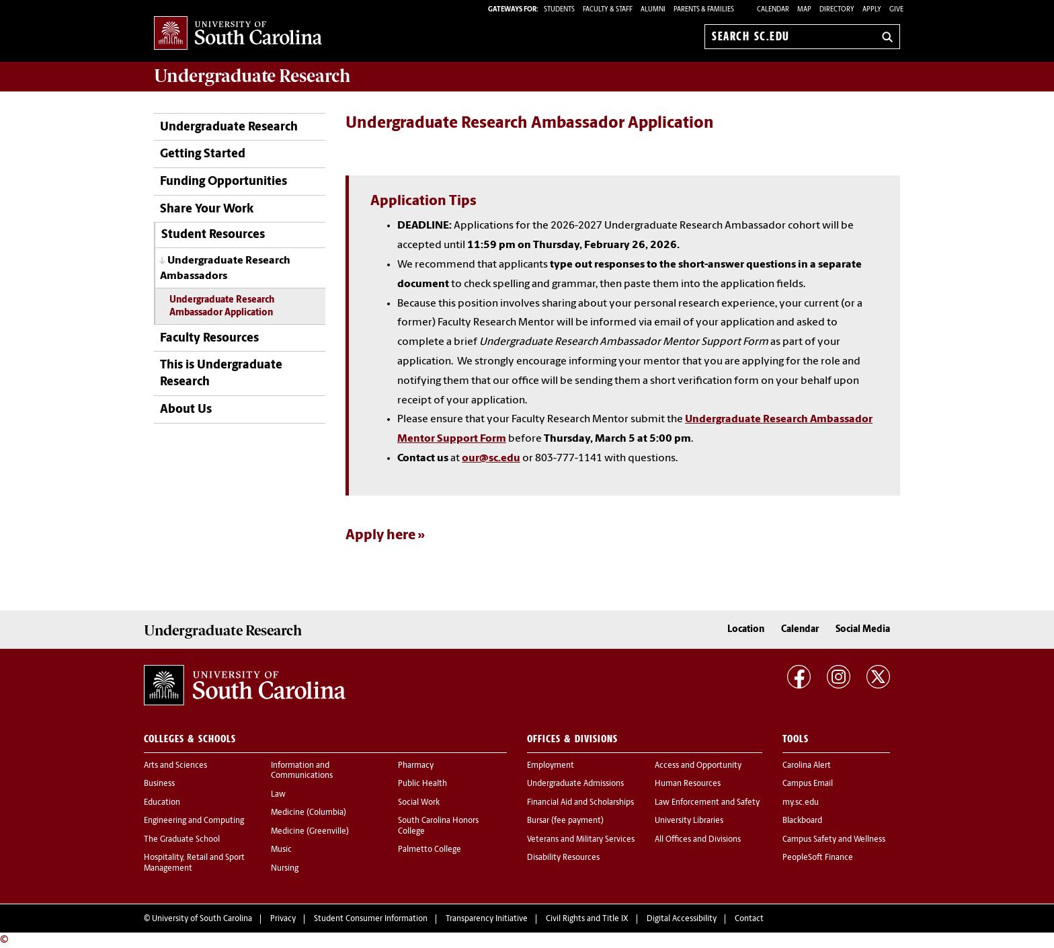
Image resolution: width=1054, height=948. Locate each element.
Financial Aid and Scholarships (580, 803)
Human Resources (688, 784)
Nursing (284, 869)
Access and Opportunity (698, 766)
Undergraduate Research (229, 127)
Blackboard (802, 821)
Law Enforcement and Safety (707, 803)
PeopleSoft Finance (817, 858)
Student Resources (213, 235)
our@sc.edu (491, 458)
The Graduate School (182, 840)
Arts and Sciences (175, 766)
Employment (550, 766)
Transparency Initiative (487, 919)
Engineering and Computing (194, 821)
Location (745, 630)
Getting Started (202, 154)
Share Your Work (206, 209)
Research (252, 76)
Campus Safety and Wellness (833, 840)
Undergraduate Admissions (575, 784)
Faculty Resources (209, 338)
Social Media (863, 630)
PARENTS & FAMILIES (704, 9)
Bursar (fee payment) (565, 821)
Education (162, 803)
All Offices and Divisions (698, 840)
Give (896, 9)
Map (804, 9)
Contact (749, 919)
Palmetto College (429, 850)
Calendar (773, 9)
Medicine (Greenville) (310, 832)
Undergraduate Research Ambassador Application (221, 306)
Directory (836, 9)
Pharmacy (416, 766)
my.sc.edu (800, 803)
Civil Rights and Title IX (587, 919)
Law (278, 795)
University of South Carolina (202, 919)
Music (281, 850)
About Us (186, 409)
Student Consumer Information (371, 919)
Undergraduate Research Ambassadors (225, 268)
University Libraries (689, 821)
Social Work (419, 803)
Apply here (380, 535)
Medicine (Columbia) (308, 813)
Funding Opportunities (223, 181)
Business (159, 784)
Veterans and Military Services (581, 840)
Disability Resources (563, 858)
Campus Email (807, 784)
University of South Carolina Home (238, 34)
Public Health (422, 784)
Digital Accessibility (682, 919)
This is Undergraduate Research (221, 374)
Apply (871, 9)
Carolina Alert (806, 766)
